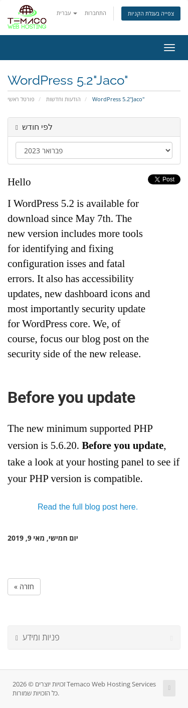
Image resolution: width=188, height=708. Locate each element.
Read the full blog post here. (88, 507)
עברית (67, 13)
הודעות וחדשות (63, 99)
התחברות (95, 13)
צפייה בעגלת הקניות (151, 13)
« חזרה (24, 586)
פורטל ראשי (21, 99)
